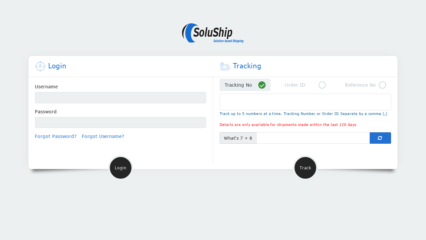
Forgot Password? (56, 136)
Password (46, 111)
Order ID (295, 85)
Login (120, 167)
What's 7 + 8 (238, 138)
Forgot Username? (103, 136)
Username (46, 86)
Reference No (360, 85)
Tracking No (238, 85)
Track (305, 167)
